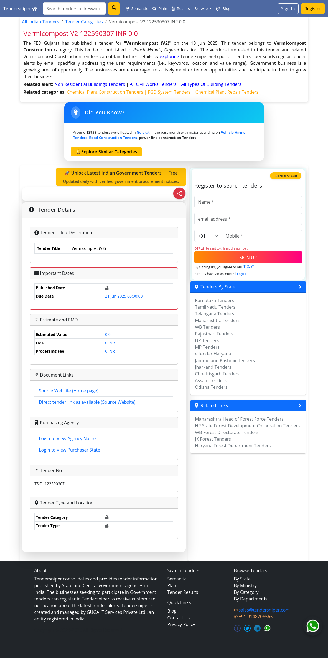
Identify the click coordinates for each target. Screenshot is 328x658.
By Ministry (245, 585)
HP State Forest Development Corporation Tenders (247, 426)
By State (242, 579)
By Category (246, 592)
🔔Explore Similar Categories (106, 152)
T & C (248, 267)
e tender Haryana (213, 354)
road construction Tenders (113, 137)
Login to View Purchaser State (69, 450)
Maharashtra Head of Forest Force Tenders (239, 419)
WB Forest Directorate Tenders (226, 432)
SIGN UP (248, 258)
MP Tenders (207, 347)
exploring (169, 56)
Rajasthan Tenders (214, 334)
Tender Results (182, 592)
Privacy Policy (181, 624)
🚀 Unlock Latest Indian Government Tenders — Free (121, 177)
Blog (223, 8)
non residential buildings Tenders (90, 84)
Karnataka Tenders (214, 300)
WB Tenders (207, 327)
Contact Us (178, 618)
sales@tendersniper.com (264, 610)
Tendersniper (20, 9)
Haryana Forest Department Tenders (233, 446)
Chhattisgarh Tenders (217, 374)
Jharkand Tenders (213, 367)
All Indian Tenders (40, 22)
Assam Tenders (211, 380)
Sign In (288, 9)
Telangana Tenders (214, 314)
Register (312, 9)
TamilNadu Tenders (215, 307)
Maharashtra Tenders (217, 320)
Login (240, 273)
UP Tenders (207, 340)
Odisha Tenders (211, 387)
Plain (159, 8)
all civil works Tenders (154, 84)
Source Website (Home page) (68, 391)
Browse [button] (201, 8)
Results (181, 8)
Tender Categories (84, 22)
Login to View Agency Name (67, 438)
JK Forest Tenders (213, 439)
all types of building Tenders (211, 84)
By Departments (251, 599)
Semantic (137, 8)
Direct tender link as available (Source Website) (87, 402)
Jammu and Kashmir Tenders (225, 360)
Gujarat (143, 132)
